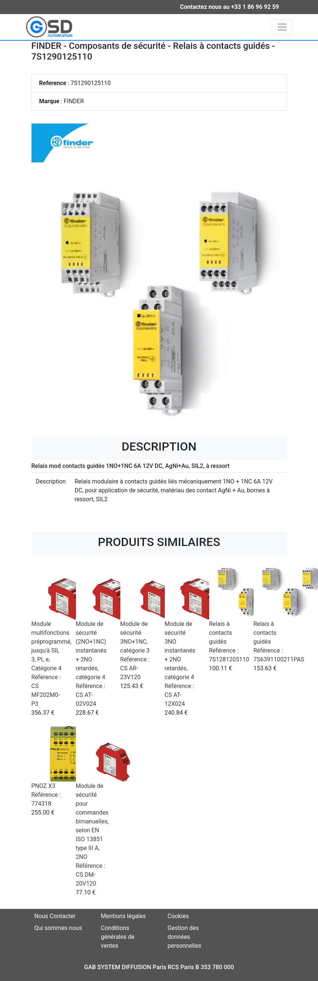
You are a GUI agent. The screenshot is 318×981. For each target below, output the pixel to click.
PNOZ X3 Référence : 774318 (46, 794)
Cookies (178, 916)
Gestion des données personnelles (184, 936)
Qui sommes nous (58, 927)
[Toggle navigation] (282, 27)
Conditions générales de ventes (118, 936)
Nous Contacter (55, 916)
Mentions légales (123, 916)
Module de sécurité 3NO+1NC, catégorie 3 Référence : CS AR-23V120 (135, 650)
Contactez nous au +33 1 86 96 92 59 (229, 6)
